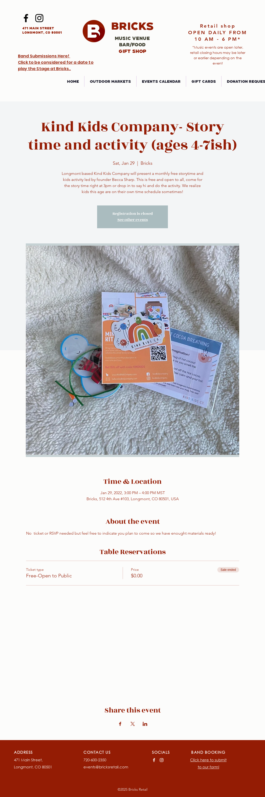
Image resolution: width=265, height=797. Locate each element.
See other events (132, 220)
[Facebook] (25, 18)
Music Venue (132, 38)
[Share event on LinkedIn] (145, 724)
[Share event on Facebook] (120, 724)
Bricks (132, 25)
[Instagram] (39, 18)
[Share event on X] (132, 724)
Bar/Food (132, 44)
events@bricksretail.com (105, 766)
